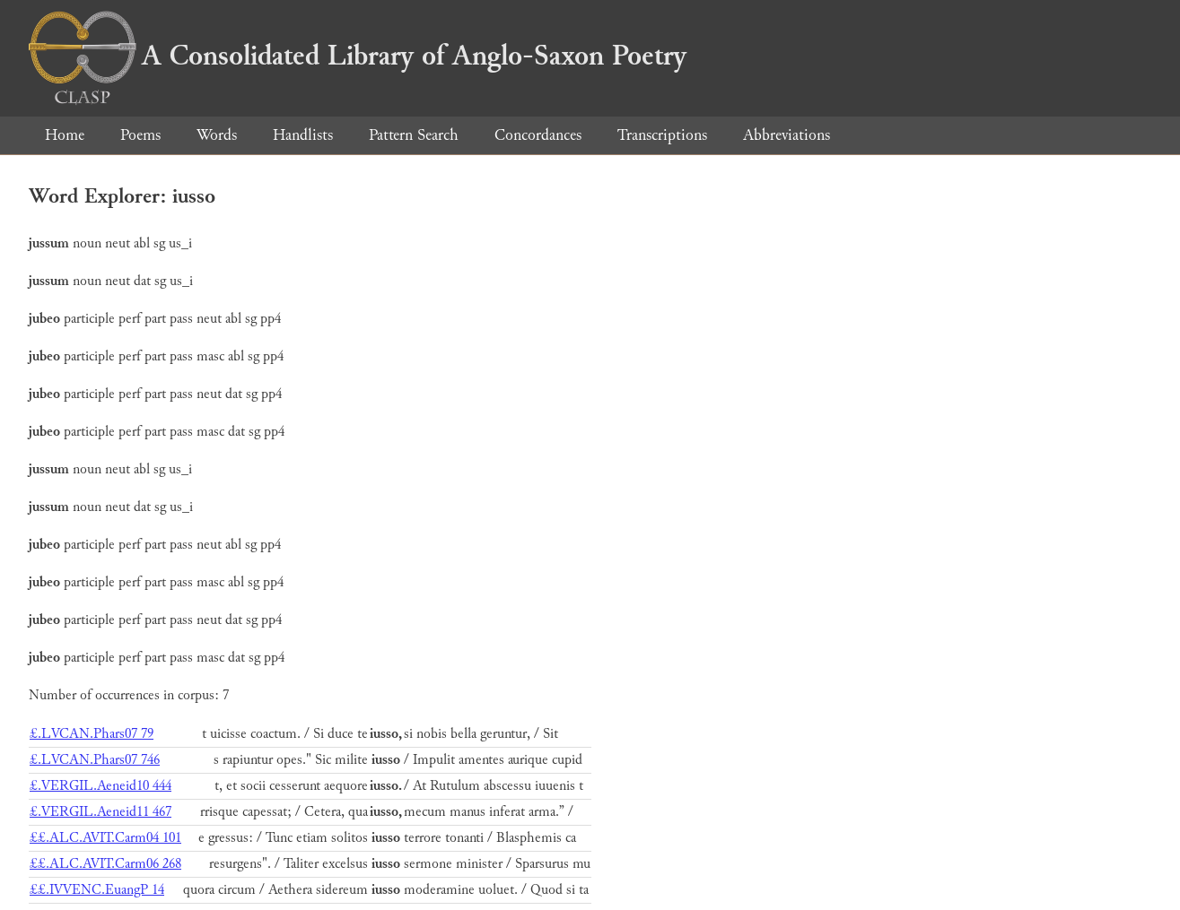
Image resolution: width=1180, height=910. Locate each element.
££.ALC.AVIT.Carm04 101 (105, 838)
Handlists (303, 135)
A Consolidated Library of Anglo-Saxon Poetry (357, 55)
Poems (140, 135)
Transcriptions (662, 135)
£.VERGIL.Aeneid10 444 (100, 786)
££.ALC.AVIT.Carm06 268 (105, 864)
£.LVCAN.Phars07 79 (91, 734)
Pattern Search (414, 135)
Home (64, 135)
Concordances (537, 135)
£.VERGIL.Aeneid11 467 (100, 812)
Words (217, 135)
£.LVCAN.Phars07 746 (95, 760)
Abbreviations (786, 135)
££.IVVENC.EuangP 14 (97, 890)
